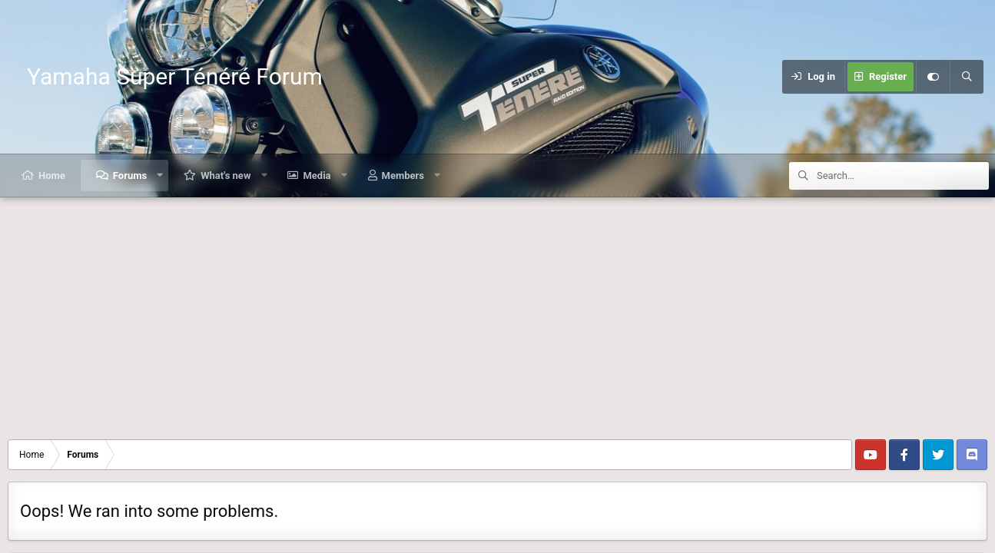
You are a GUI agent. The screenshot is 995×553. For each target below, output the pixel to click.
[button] (160, 175)
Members (403, 175)
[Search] (966, 77)
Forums (130, 175)
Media (316, 175)
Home (51, 175)
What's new (225, 175)
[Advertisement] (498, 312)
